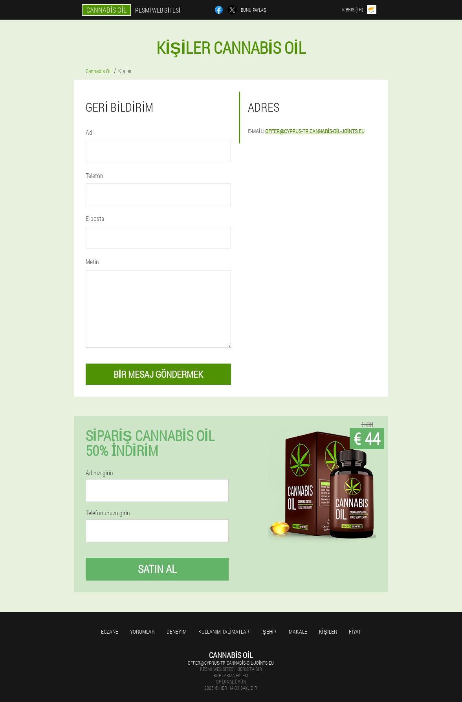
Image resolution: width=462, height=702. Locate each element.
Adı (90, 132)
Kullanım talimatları (224, 631)
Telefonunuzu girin (108, 513)
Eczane (109, 631)
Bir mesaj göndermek (159, 374)
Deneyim (177, 631)
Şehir (269, 631)
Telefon (94, 175)
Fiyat (355, 631)
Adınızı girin (99, 473)
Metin (92, 261)
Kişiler (328, 631)
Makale (298, 631)
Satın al (157, 569)
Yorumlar (142, 631)
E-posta (95, 218)
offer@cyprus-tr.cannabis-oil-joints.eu (315, 131)
